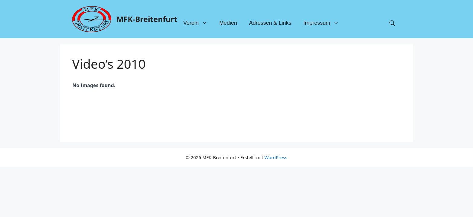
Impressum (324, 23)
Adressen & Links (270, 23)
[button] (392, 23)
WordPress (275, 157)
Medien (228, 23)
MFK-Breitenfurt (146, 19)
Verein (198, 23)
